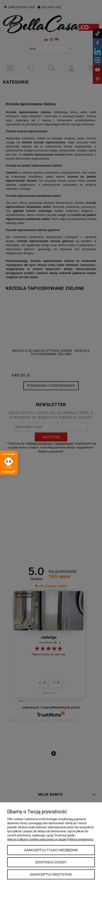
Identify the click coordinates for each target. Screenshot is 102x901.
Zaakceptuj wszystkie (51, 874)
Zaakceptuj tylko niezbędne (51, 850)
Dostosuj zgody (50, 862)
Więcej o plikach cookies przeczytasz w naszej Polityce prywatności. (50, 839)
